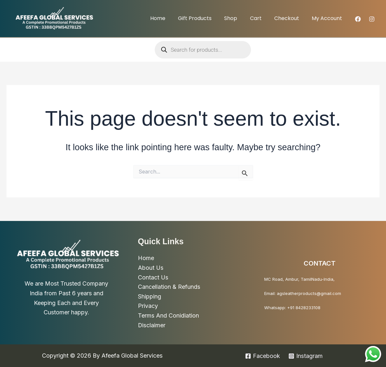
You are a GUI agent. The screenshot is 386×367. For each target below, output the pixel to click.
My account (328, 18)
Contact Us (153, 277)
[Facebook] (358, 19)
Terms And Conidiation (168, 315)
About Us (150, 267)
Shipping (149, 296)
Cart (261, 18)
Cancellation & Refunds (169, 286)
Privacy (148, 305)
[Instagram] (372, 19)
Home (170, 18)
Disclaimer (152, 325)
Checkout (290, 18)
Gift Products (205, 18)
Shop (239, 18)
